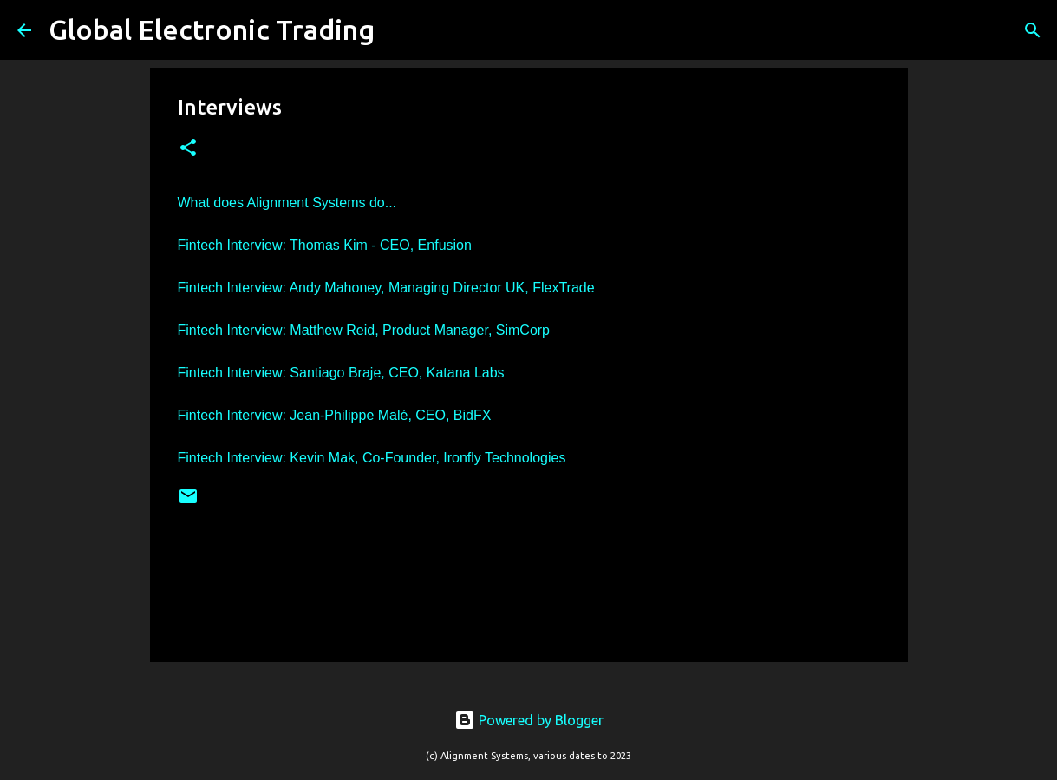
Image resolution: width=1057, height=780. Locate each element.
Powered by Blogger (529, 720)
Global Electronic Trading (212, 29)
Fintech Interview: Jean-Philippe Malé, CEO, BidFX (335, 415)
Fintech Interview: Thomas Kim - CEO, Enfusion (325, 245)
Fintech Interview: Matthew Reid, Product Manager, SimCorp (364, 330)
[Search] (398, 30)
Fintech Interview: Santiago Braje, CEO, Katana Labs (341, 372)
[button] (188, 149)
